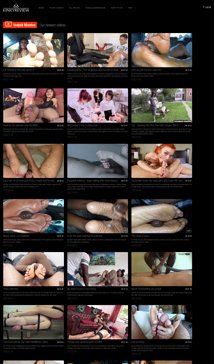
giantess (103, 288)
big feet (60, 107)
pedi (188, 156)
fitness (120, 288)
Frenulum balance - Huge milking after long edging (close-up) (107, 103)
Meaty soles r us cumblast (185, 103)
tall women (75, 107)
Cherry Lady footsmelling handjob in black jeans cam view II (22, 281)
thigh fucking (161, 290)
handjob (136, 61)
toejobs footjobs (22, 245)
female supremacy (8, 111)
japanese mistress (197, 66)
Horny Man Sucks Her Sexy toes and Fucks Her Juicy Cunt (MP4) (149, 103)
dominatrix (95, 109)
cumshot (66, 61)
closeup (106, 109)
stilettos (57, 64)
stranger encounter (93, 202)
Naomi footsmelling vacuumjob (187, 148)
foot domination (32, 107)
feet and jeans (33, 288)
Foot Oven (50, 236)
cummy (36, 64)
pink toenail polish (120, 199)
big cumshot (91, 156)
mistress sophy (35, 197)
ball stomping (35, 109)
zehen (203, 154)
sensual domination (93, 107)
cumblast (111, 61)
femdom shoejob (162, 245)
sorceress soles (54, 247)
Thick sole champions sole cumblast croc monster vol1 (191, 191)
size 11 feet (133, 154)
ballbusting (144, 240)
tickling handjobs (182, 66)
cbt (14, 109)
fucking (132, 107)
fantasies (135, 109)
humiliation (9, 109)
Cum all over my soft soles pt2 (103, 57)
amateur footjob (134, 242)
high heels (64, 195)
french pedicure (162, 288)
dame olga (155, 199)
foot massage (186, 154)
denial (80, 197)
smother (12, 195)
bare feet (197, 152)
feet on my (192, 156)
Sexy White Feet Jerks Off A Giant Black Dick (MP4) (22, 236)
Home (41, 8)
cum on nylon (147, 199)
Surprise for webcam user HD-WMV (147, 57)
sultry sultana (134, 156)
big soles (62, 109)
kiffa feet (73, 290)
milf (22, 107)
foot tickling (191, 61)
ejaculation (205, 64)
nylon (156, 64)
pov (10, 61)
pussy (143, 64)
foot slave (69, 64)
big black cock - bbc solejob (118, 156)
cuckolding (54, 288)
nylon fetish (191, 242)
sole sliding (110, 202)
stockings (158, 61)
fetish (131, 61)
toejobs (47, 109)
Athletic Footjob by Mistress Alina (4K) (106, 281)
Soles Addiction (95, 148)
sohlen (196, 154)
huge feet (95, 64)
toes (131, 109)
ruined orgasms (116, 107)
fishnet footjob (105, 114)
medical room (184, 68)
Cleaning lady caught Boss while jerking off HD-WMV (191, 236)
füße (200, 154)
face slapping (79, 288)
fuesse (184, 156)
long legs (47, 107)
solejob (92, 61)
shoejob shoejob (134, 247)
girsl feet (62, 68)
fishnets (101, 109)
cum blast (121, 64)
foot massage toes (16, 288)
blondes (17, 109)
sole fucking (103, 154)
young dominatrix (120, 111)
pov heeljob (142, 247)
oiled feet (113, 195)
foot (61, 288)
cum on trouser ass (157, 292)
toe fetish (161, 197)
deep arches (34, 154)
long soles (74, 109)
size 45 (51, 111)
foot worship (78, 61)
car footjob (32, 61)
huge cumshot (98, 156)
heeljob (154, 242)
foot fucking (197, 240)
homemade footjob (146, 245)
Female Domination (96, 8)
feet (162, 61)
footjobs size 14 (58, 111)
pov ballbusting (147, 242)
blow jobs (151, 61)
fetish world (24, 61)
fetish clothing (176, 288)
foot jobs (152, 111)
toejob (37, 61)
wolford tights (134, 292)
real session (56, 66)
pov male (118, 195)
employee (151, 290)
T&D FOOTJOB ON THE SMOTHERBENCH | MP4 (22, 191)
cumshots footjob (185, 245)
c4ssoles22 (106, 156)
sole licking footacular (151, 154)
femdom (47, 61)
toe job (28, 197)
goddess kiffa (49, 290)
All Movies (74, 8)
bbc (52, 242)
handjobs (5, 61)
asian (182, 64)
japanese (197, 64)
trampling (198, 61)
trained (94, 292)
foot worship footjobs (162, 111)
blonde (89, 286)
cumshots (98, 152)
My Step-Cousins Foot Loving (144, 148)
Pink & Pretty (94, 191)
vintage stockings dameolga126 (149, 202)
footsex (146, 66)
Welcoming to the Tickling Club (187, 57)
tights (160, 64)
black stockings (153, 197)
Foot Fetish (117, 8)
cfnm (105, 107)
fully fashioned (49, 199)
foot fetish (53, 61)
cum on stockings (138, 199)
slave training (30, 111)
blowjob (147, 64)
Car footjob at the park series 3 (18, 57)
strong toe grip (102, 202)
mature (16, 111)
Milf (130, 8)
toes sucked (69, 242)
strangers (112, 197)
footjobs (152, 64)
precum (18, 64)
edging (101, 107)
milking (111, 109)
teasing (109, 107)
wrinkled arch (7, 156)
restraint (174, 66)
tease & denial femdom (19, 197)
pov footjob (161, 240)
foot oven (61, 245)
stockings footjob (163, 199)
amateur (204, 61)
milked (120, 109)
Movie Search (57, 8)
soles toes (199, 156)
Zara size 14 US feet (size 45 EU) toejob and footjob (64, 103)
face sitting (6, 195)
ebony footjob (140, 154)
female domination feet (94, 114)
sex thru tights (176, 295)
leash (55, 290)
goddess (120, 286)
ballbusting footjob (135, 245)
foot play (47, 242)
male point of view (104, 199)
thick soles (70, 154)
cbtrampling (106, 290)
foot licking (60, 61)
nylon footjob (138, 197)
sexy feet (13, 61)
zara (46, 111)
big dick (107, 195)
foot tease (69, 107)
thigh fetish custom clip (145, 292)
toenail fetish (117, 154)
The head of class (54, 148)
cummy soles (197, 197)
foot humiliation (76, 286)
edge (95, 111)
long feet (80, 109)
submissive (22, 111)
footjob (19, 61)
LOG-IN (208, 7)
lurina (142, 66)
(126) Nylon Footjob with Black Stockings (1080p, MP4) (149, 191)
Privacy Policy (118, 331)
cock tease (17, 107)
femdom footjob (161, 242)
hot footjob (155, 245)
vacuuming (179, 156)
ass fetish (161, 286)
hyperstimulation (17, 199)
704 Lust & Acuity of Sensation (145, 281)
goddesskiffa (72, 66)
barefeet (52, 64)
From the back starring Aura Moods (20, 148)
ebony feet (198, 109)
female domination (177, 61)
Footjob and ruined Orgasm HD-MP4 (62, 191)
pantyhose (132, 64)
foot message (68, 245)
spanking (47, 288)
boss (137, 288)
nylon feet (145, 195)
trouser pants (137, 295)
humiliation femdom (16, 114)
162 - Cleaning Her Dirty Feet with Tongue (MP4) (22, 103)
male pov (112, 199)
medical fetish (176, 64)
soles (146, 61)
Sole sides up (94, 236)
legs (102, 286)
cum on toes (161, 152)
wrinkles (5, 64)
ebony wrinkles (99, 61)
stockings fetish (134, 202)
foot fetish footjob (135, 66)
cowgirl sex (144, 290)
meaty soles (12, 64)
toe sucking (38, 111)
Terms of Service (97, 331)
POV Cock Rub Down (140, 236)
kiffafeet (63, 64)
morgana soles (105, 197)
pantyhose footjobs (144, 288)
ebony (111, 152)
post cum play (26, 195)
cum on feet (146, 197)
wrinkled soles (117, 152)
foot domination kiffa (64, 290)
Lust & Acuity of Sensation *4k (187, 281)
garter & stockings (69, 197)
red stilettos (55, 68)
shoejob (147, 111)
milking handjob (101, 111)
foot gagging (18, 195)
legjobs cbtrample (115, 290)
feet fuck (110, 154)
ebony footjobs (9, 152)
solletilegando (7, 199)
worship (108, 288)
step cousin (161, 154)
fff (204, 66)
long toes (52, 109)
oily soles (24, 64)
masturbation (138, 107)
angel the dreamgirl (135, 290)
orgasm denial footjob (73, 199)
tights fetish (154, 288)
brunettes (25, 114)
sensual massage (50, 240)
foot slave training (25, 109)
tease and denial (144, 109)
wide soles (30, 64)
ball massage (111, 111)
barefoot (188, 152)
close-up (98, 197)
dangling (71, 61)
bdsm (25, 107)
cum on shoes (64, 66)
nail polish (95, 290)
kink (123, 152)
